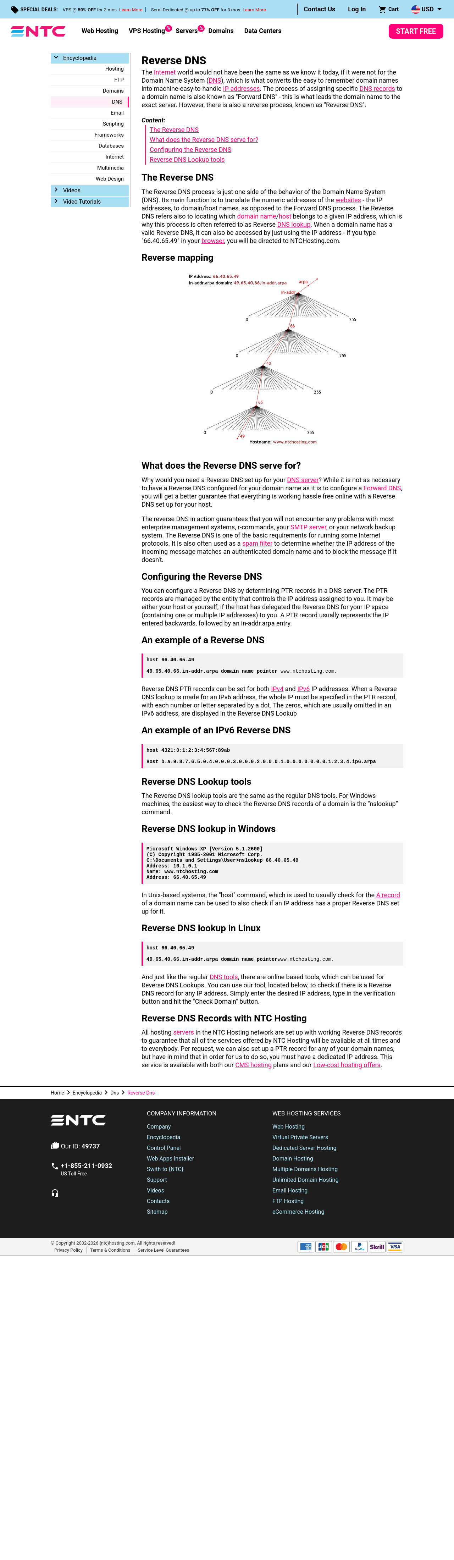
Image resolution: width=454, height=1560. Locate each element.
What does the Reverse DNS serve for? (204, 139)
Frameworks (109, 135)
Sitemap (157, 1211)
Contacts (158, 1201)
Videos (72, 190)
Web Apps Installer (170, 1158)
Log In (357, 9)
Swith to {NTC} (165, 1169)
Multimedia (110, 168)
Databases (111, 146)
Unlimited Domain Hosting (305, 1179)
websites (348, 200)
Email (117, 113)
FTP (119, 80)
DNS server (303, 480)
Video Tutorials (82, 201)
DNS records (377, 88)
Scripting (113, 124)
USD (422, 9)
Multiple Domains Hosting (305, 1169)
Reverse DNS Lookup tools (187, 159)
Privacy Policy (68, 1250)
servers (183, 1032)
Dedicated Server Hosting (304, 1148)
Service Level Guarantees (163, 1250)
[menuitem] (320, 9)
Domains (220, 30)
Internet (115, 157)
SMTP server (308, 527)
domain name (256, 216)
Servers (187, 29)
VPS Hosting (147, 29)
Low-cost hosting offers (347, 1065)
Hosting (114, 69)
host (285, 216)
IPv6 (303, 689)
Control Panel (164, 1148)
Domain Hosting (292, 1158)
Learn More (131, 9)
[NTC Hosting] (38, 30)
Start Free (416, 31)
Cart (388, 9)
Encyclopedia (79, 58)
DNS (117, 102)
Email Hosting (290, 1190)
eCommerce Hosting (298, 1211)
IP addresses (241, 88)
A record (388, 895)
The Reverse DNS (174, 129)
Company (159, 1126)
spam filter (257, 543)
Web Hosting (100, 30)
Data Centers (263, 30)
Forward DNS (382, 488)
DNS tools (224, 977)
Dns (114, 1092)
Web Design (110, 179)
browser (212, 240)
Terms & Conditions (110, 1250)
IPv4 (277, 689)
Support (157, 1179)
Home (57, 1092)
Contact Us (320, 9)
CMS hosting (253, 1065)
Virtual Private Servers (300, 1137)
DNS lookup (293, 224)
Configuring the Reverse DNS (190, 149)
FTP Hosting (288, 1201)
